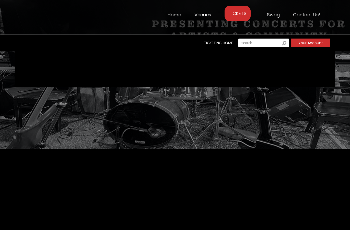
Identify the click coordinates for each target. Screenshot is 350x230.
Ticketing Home (218, 43)
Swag (273, 15)
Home (174, 15)
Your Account (310, 42)
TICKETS (238, 13)
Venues (202, 15)
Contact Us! (306, 15)
